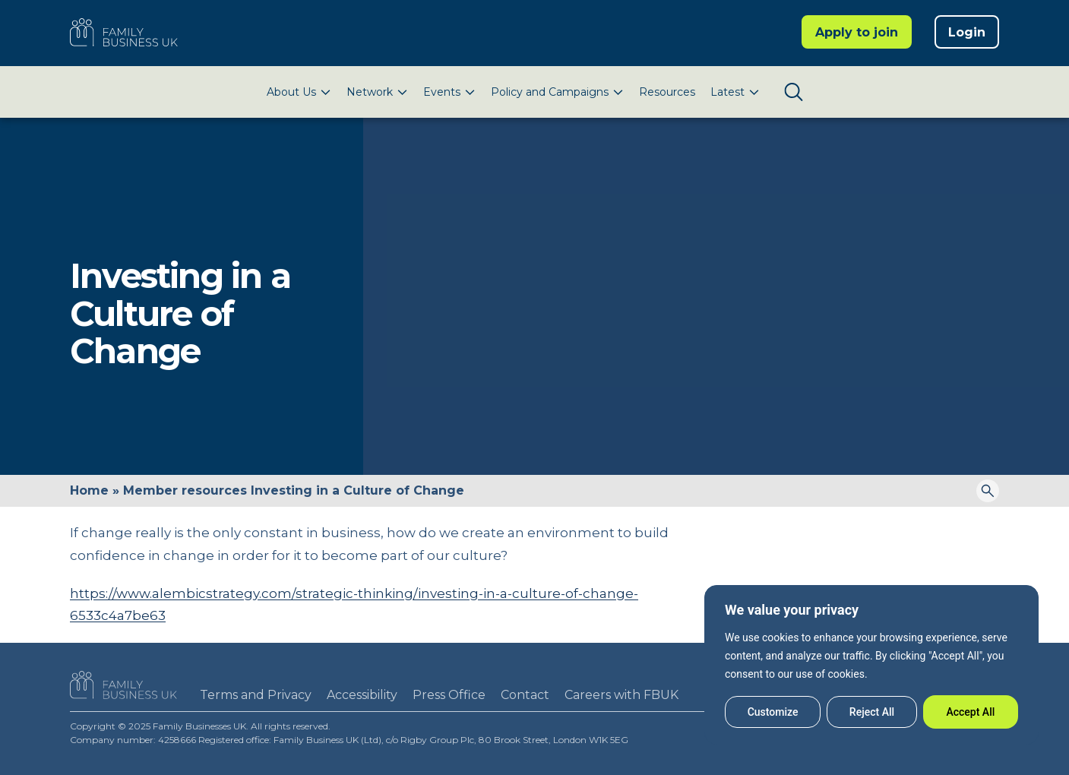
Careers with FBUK (621, 695)
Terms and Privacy (256, 695)
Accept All (970, 712)
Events (441, 92)
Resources (667, 92)
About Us (291, 92)
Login (966, 32)
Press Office (449, 695)
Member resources (185, 490)
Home (89, 490)
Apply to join (856, 32)
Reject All (871, 712)
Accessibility (362, 695)
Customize (773, 712)
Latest (727, 92)
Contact (525, 695)
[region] (871, 665)
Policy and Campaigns (550, 92)
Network (369, 92)
